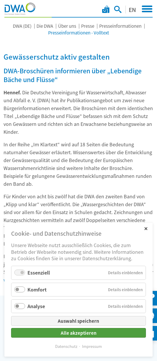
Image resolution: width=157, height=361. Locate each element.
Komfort (37, 289)
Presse (87, 26)
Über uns (67, 26)
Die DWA (44, 26)
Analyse (36, 306)
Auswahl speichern (78, 321)
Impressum (92, 346)
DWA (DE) (22, 26)
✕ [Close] (146, 228)
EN (132, 9)
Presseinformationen (120, 26)
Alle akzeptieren (79, 333)
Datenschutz (66, 346)
